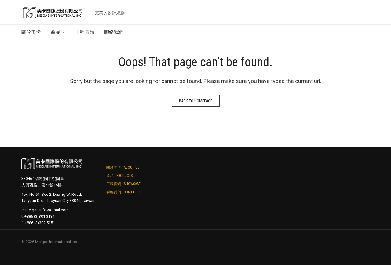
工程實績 (84, 32)
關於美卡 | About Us (122, 167)
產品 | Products (119, 176)
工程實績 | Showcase (123, 184)
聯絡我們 (114, 32)
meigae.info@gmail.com (47, 210)
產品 (55, 32)
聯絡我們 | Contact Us (124, 192)
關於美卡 (31, 32)
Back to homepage (195, 100)
